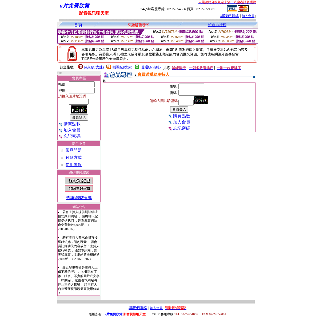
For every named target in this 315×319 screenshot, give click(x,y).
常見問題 (74, 150)
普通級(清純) (151, 67)
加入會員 (248, 16)
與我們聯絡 (229, 16)
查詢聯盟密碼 (79, 197)
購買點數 (69, 124)
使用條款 (74, 165)
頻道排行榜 (217, 25)
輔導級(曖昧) (122, 67)
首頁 (78, 25)
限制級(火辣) (94, 67)
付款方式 (74, 157)
